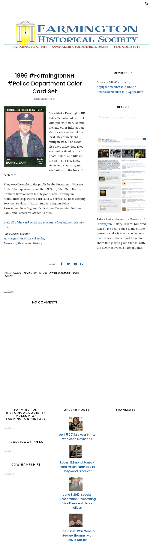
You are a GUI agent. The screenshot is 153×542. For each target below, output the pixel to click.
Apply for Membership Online (116, 86)
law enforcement (59, 272)
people (76, 272)
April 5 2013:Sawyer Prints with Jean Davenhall (77, 437)
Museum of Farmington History (23, 243)
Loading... (10, 428)
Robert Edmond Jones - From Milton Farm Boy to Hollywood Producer (77, 466)
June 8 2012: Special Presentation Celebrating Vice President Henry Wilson (77, 501)
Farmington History (35, 272)
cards (17, 272)
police (9, 276)
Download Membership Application (120, 91)
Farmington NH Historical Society (24, 238)
